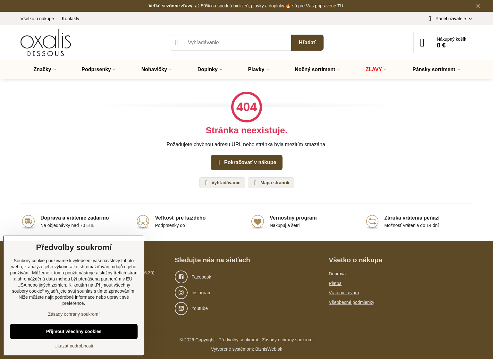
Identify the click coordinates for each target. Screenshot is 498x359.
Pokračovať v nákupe (245, 162)
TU (340, 5)
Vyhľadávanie (222, 183)
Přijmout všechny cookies (74, 331)
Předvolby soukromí (238, 339)
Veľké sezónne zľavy (170, 5)
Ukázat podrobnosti (74, 345)
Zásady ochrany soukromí (288, 339)
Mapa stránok (270, 183)
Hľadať (307, 42)
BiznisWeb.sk (268, 349)
